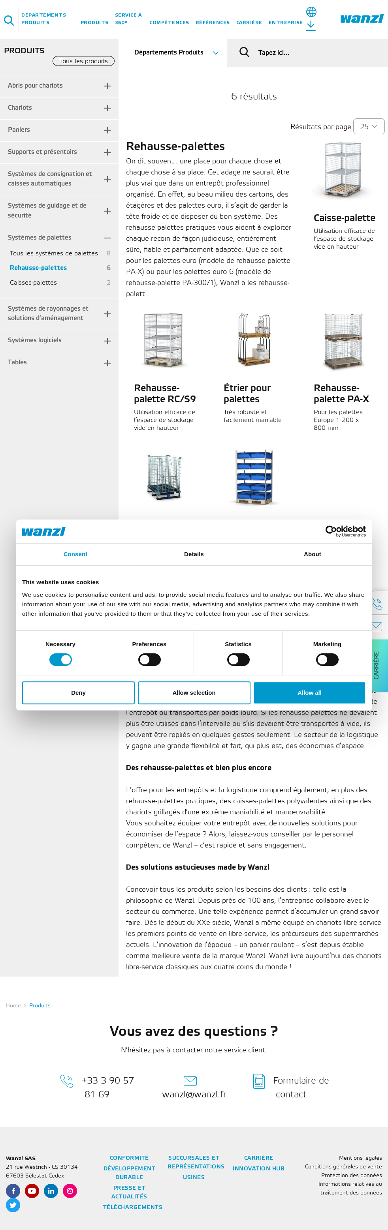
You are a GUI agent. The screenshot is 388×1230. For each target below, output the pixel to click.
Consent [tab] (76, 554)
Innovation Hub (258, 1169)
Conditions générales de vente (343, 1167)
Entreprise (286, 23)
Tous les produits (83, 61)
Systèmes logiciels (35, 340)
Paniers (19, 130)
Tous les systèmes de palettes (54, 254)
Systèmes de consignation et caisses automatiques (50, 179)
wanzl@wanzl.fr (194, 1086)
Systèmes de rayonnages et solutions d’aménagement (48, 314)
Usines (194, 1177)
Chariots (20, 108)
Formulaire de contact (291, 1086)
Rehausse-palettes (38, 268)
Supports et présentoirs (42, 152)
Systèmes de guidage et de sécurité (47, 211)
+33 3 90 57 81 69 (97, 1086)
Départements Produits (43, 19)
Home (13, 1006)
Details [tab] (194, 554)
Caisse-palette (344, 218)
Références (213, 23)
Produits (95, 23)
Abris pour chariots (35, 86)
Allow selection (193, 692)
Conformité (129, 1158)
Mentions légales (360, 1158)
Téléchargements (133, 1207)
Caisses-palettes (33, 283)
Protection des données (351, 1175)
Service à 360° (128, 19)
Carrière (249, 23)
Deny (78, 692)
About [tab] (312, 554)
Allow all (310, 692)
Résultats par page (320, 127)
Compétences (169, 23)
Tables (17, 363)
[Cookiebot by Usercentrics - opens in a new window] (331, 531)
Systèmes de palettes (40, 238)
